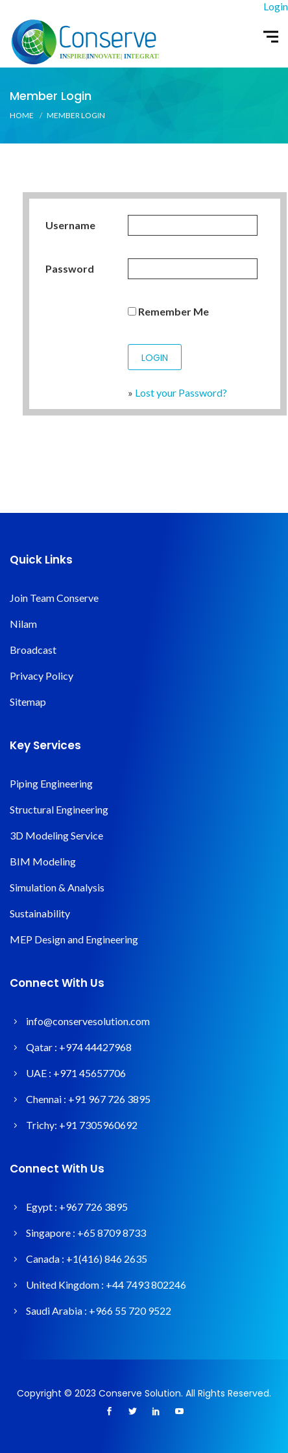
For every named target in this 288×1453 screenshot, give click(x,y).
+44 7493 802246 (146, 1284)
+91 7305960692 (98, 1125)
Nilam (23, 623)
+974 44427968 (95, 1047)
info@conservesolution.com (88, 1021)
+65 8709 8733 (111, 1232)
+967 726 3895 (93, 1206)
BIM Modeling (43, 861)
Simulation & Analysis (57, 887)
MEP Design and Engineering (74, 939)
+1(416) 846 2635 (106, 1258)
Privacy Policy (41, 675)
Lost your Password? (181, 392)
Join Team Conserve (54, 597)
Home (22, 115)
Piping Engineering (51, 783)
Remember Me (168, 311)
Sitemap (28, 701)
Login (275, 6)
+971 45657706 (89, 1073)
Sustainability (40, 913)
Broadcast (33, 649)
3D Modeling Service (56, 835)
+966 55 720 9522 (130, 1310)
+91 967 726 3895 (109, 1099)
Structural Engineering (59, 809)
